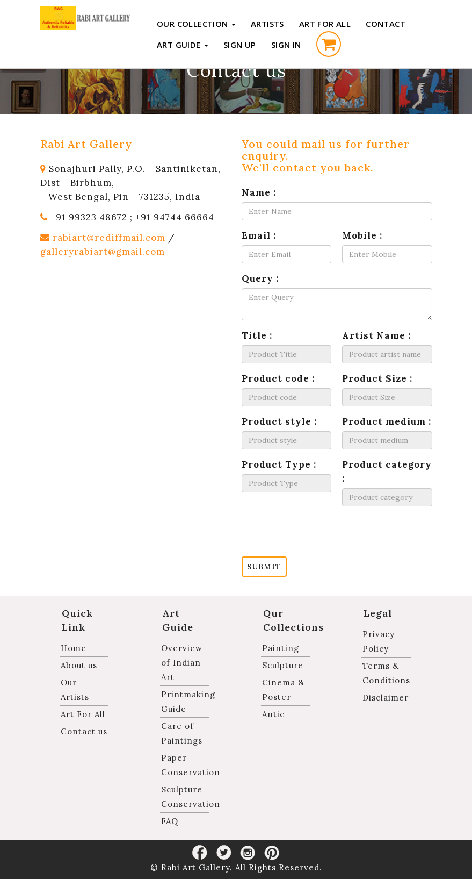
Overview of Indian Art (181, 662)
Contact (385, 23)
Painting (280, 648)
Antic (273, 714)
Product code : (278, 378)
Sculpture (282, 665)
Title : (257, 335)
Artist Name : (376, 335)
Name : (259, 192)
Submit (264, 566)
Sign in (286, 44)
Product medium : (386, 421)
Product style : (279, 421)
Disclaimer (385, 697)
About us (79, 665)
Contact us (84, 731)
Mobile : (362, 235)
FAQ (169, 821)
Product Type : (279, 464)
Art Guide (182, 44)
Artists (267, 23)
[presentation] (323, 535)
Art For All (325, 23)
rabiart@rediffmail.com (109, 238)
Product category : (387, 471)
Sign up (239, 44)
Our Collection (196, 23)
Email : (259, 235)
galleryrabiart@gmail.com (102, 252)
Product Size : (377, 378)
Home (73, 648)
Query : (260, 278)
